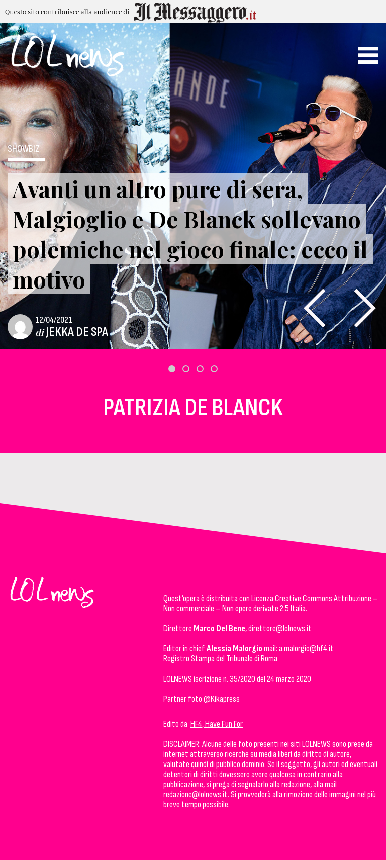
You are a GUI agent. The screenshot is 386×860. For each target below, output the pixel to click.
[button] (172, 369)
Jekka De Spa (77, 332)
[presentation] (314, 308)
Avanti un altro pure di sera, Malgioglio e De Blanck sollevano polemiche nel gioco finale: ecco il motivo (190, 233)
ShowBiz (24, 149)
